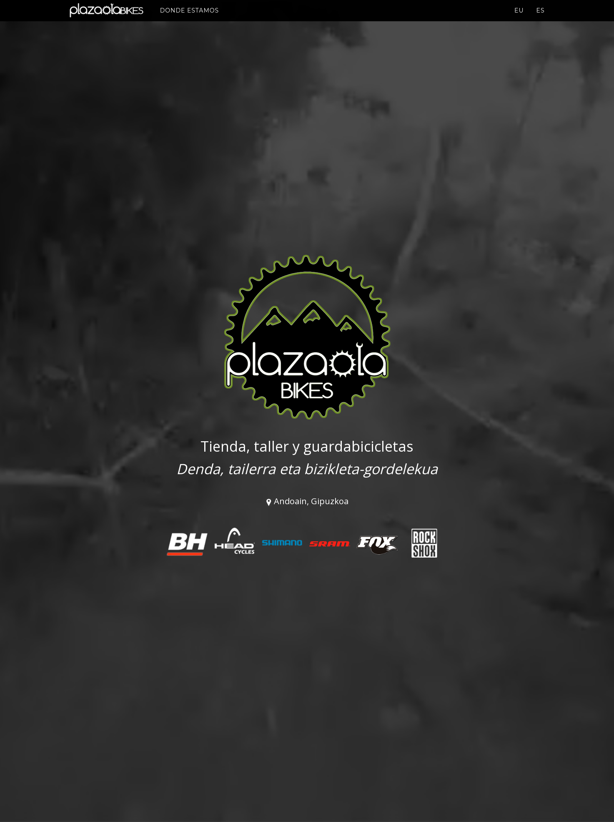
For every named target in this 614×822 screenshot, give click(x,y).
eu (519, 19)
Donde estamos (192, 18)
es (540, 19)
